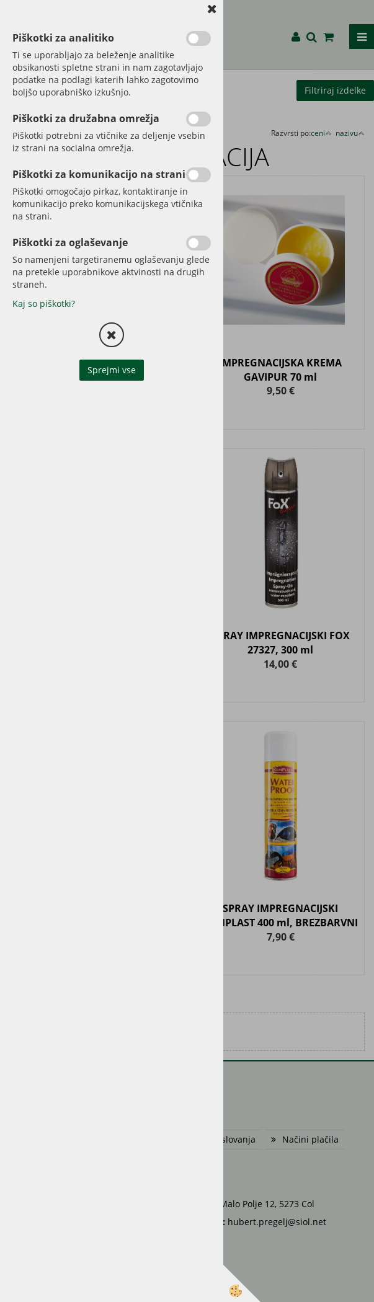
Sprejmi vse (111, 370)
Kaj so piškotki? (43, 303)
